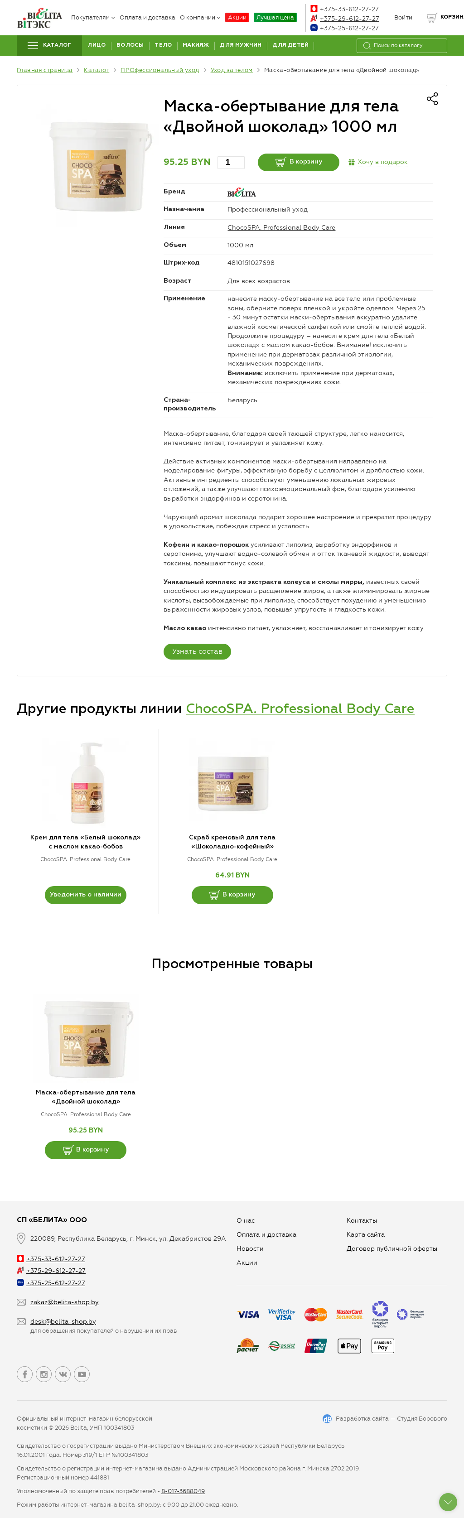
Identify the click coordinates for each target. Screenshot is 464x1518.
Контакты (362, 1220)
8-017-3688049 (183, 1491)
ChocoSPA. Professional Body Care (281, 227)
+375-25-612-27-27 (344, 28)
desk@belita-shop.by (63, 1321)
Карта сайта (366, 1234)
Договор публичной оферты (392, 1249)
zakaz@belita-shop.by (64, 1302)
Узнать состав (197, 651)
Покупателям (93, 17)
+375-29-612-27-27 (344, 19)
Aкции (247, 1263)
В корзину (299, 162)
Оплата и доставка (147, 17)
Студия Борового (422, 1418)
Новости (250, 1249)
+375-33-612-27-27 (344, 9)
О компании (200, 17)
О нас (246, 1220)
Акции (237, 17)
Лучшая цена (275, 17)
